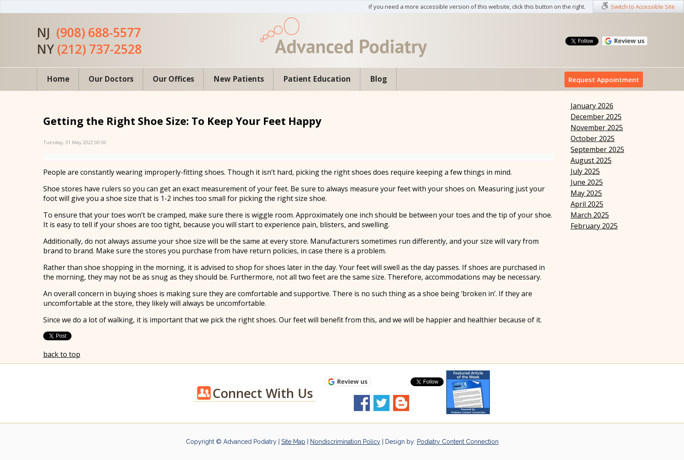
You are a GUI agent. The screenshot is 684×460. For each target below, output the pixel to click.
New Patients (238, 79)
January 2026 (592, 106)
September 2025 (597, 149)
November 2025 (597, 127)
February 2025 (594, 226)
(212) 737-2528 (99, 49)
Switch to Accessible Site (643, 6)
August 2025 (591, 160)
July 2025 (585, 171)
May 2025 (586, 193)
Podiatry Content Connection (458, 441)
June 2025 (587, 182)
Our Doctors (111, 79)
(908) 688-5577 (98, 32)
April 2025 (587, 204)
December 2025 (596, 116)
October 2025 (593, 138)
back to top (61, 354)
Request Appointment (603, 79)
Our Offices (173, 79)
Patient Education (317, 79)
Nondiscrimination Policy (345, 441)
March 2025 (590, 215)
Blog (378, 79)
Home (58, 79)
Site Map (293, 441)
